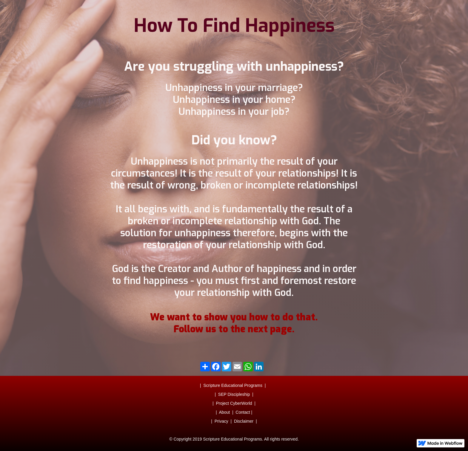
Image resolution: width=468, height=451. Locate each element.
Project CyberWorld (234, 403)
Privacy (221, 421)
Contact (242, 412)
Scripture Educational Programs (232, 385)
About (224, 412)
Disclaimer (243, 421)
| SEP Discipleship (232, 394)
